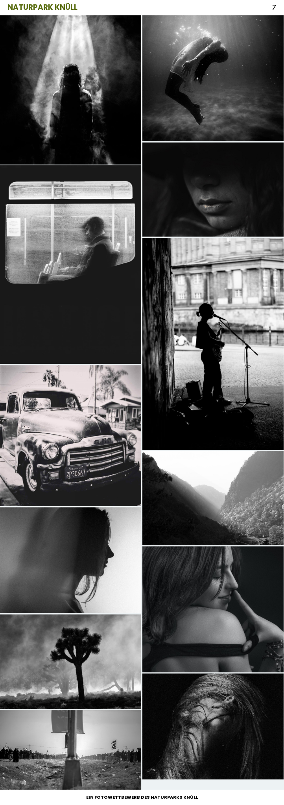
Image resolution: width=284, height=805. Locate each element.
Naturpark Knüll (42, 7)
